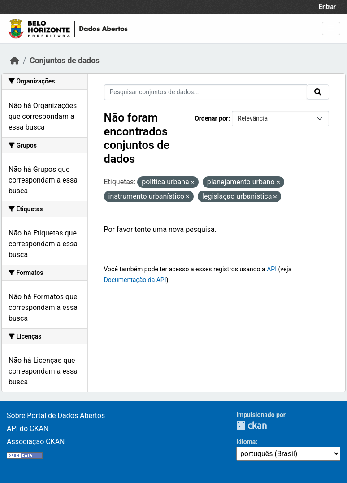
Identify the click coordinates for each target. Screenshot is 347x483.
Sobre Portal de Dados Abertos (56, 415)
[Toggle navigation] (331, 28)
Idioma (246, 441)
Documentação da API (135, 279)
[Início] (14, 60)
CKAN (251, 425)
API (272, 269)
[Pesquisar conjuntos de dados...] (206, 92)
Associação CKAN (36, 441)
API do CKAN (27, 428)
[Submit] (318, 92)
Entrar (327, 6)
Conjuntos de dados (65, 60)
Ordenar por (211, 118)
